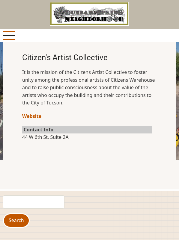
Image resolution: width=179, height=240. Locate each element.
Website (31, 116)
